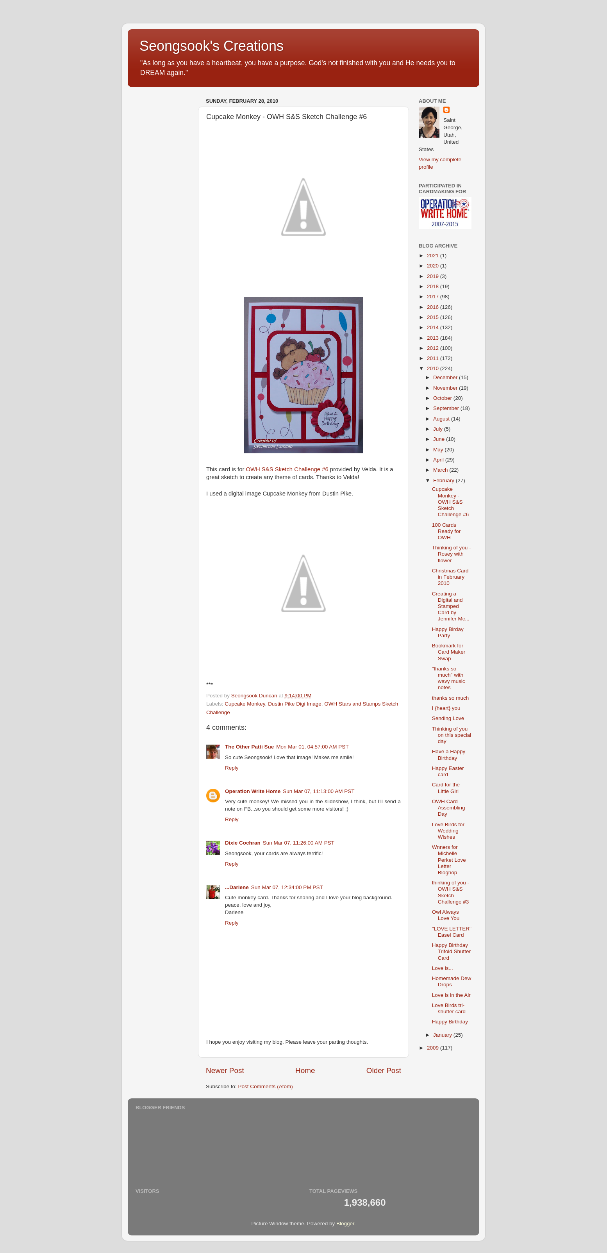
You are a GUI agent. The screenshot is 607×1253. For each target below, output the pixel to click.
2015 (433, 317)
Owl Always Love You (446, 915)
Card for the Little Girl (446, 788)
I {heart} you (446, 708)
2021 (433, 255)
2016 (433, 307)
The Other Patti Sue (249, 747)
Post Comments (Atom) (265, 1086)
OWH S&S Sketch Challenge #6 (287, 469)
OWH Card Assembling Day (448, 807)
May (439, 450)
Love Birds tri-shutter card (449, 1008)
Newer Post (225, 1070)
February (444, 480)
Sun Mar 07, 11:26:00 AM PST (298, 843)
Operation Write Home (252, 791)
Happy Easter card (448, 771)
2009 (433, 1048)
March (441, 470)
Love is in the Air (451, 995)
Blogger (345, 1223)
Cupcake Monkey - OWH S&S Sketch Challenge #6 (450, 501)
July (438, 429)
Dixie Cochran (243, 843)
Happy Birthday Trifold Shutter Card (451, 951)
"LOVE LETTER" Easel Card (451, 932)
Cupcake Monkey (245, 704)
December (446, 377)
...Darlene (237, 887)
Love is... (442, 968)
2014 (433, 327)
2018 (433, 286)
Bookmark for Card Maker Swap (449, 652)
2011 (433, 358)
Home (305, 1070)
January (443, 1035)
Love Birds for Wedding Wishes (448, 831)
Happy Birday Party (448, 632)
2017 (433, 296)
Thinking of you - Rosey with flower (451, 554)
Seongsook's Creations (211, 46)
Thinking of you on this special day (451, 735)
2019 (433, 276)
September (447, 408)
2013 (433, 338)
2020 (433, 266)
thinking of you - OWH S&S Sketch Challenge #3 (450, 892)
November (446, 388)
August (442, 419)
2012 (433, 348)
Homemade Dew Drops (451, 981)
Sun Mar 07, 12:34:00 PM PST (287, 887)
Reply (232, 768)
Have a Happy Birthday (449, 755)
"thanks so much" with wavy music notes (448, 678)
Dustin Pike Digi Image (294, 704)
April (439, 460)
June (439, 439)
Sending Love (448, 718)
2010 (433, 368)
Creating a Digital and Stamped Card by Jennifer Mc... (451, 606)
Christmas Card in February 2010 (450, 577)
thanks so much (450, 698)
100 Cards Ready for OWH (446, 531)
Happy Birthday (450, 1022)
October (443, 398)
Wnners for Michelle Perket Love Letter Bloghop (449, 859)
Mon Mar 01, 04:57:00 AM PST (312, 747)
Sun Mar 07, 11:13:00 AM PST (318, 791)
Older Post (383, 1070)
